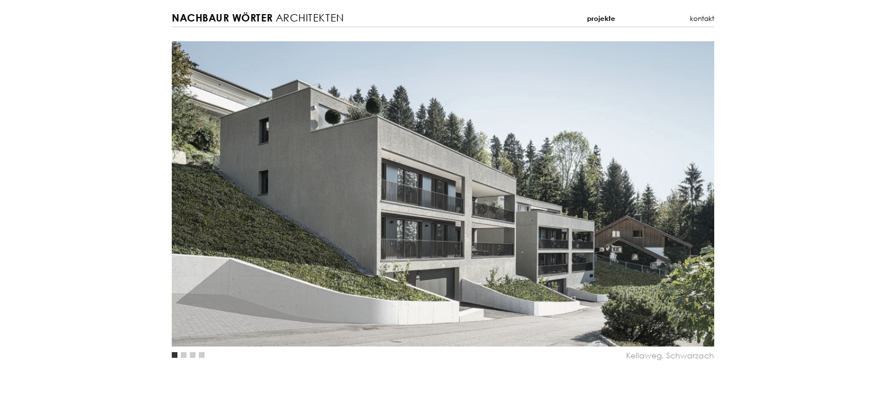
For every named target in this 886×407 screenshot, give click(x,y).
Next (578, 194)
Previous (307, 194)
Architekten (258, 18)
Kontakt (702, 18)
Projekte (601, 18)
